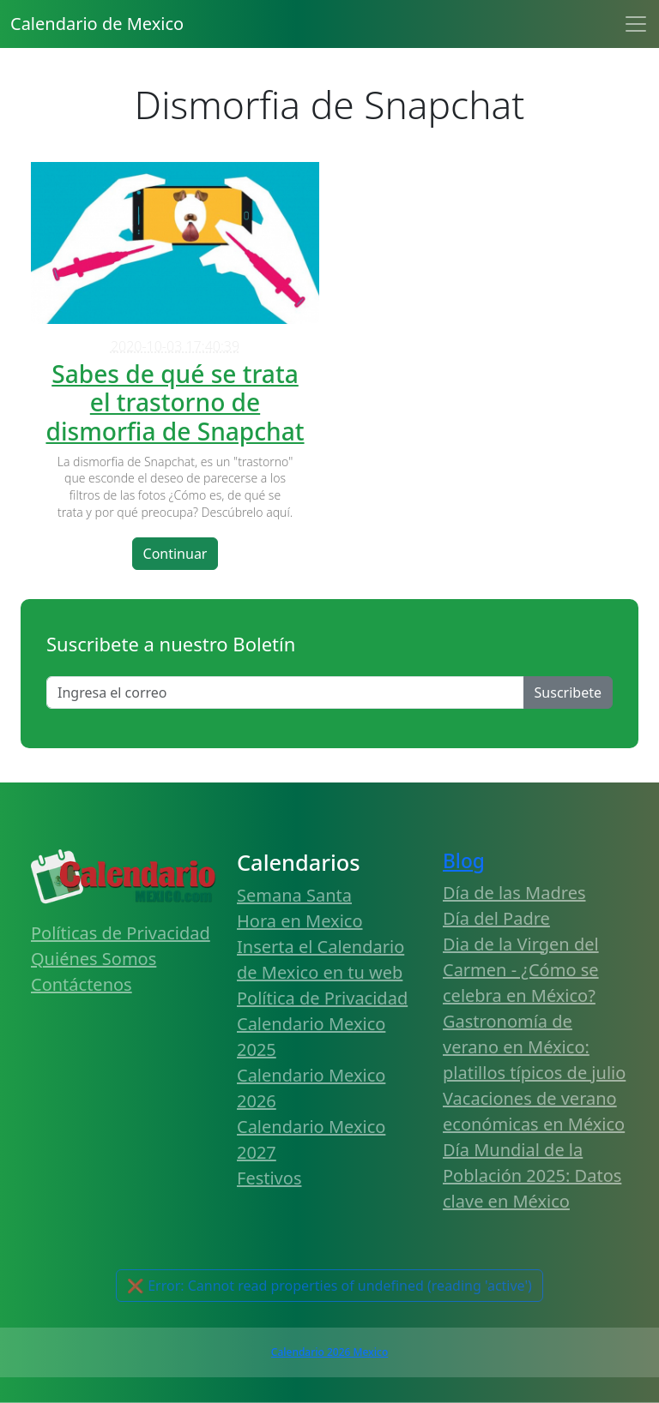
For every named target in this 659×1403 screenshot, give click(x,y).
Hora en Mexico (300, 920)
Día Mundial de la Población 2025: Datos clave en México (532, 1175)
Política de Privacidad (322, 998)
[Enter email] (285, 692)
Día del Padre (496, 918)
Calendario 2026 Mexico (329, 1352)
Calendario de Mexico (97, 23)
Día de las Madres (514, 892)
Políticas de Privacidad (120, 932)
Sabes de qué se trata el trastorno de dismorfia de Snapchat (174, 402)
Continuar (175, 553)
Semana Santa (294, 895)
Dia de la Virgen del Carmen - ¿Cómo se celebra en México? (521, 969)
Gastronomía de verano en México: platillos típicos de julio (534, 1047)
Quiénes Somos (93, 958)
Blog (464, 861)
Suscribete (568, 692)
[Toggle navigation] (636, 24)
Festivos (269, 1178)
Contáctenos (81, 984)
